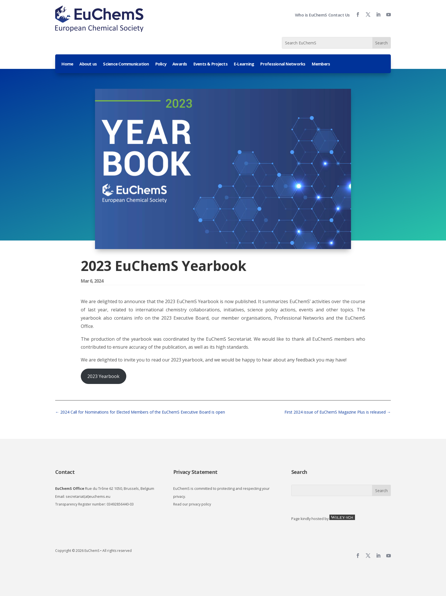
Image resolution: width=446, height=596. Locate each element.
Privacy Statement (195, 471)
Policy (160, 64)
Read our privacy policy (192, 504)
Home (67, 64)
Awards (179, 64)
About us (88, 64)
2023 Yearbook (103, 376)
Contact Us (339, 15)
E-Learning (244, 64)
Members (321, 64)
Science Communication (126, 64)
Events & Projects (210, 64)
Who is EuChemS (311, 15)
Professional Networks (282, 64)
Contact (65, 471)
